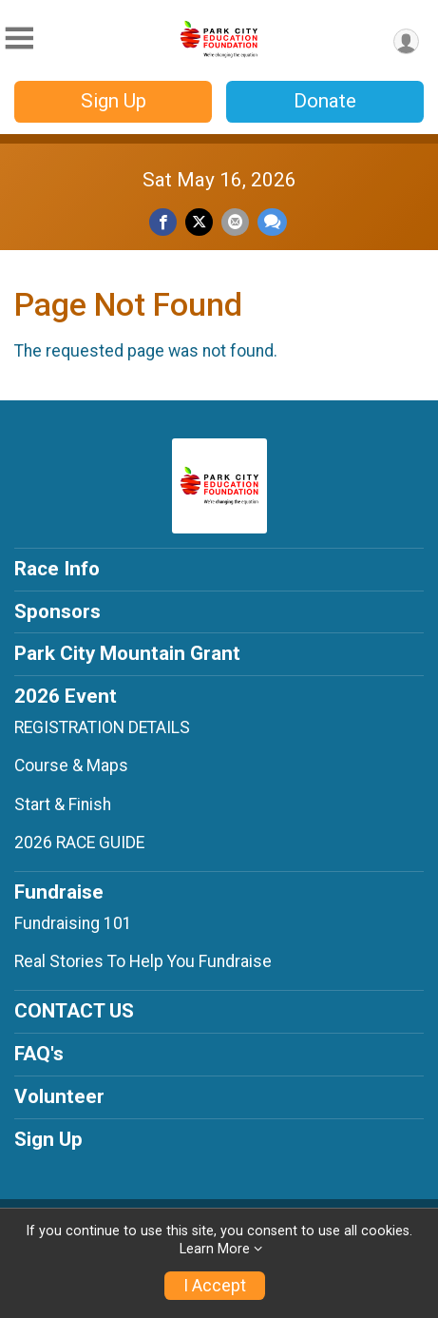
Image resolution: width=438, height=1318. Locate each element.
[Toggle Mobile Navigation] (19, 38)
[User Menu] (406, 41)
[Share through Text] (272, 222)
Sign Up (113, 100)
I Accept (214, 1285)
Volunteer (59, 1096)
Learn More (215, 1249)
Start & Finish (62, 804)
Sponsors (57, 611)
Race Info (57, 568)
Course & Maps (71, 765)
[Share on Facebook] (163, 222)
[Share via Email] (235, 222)
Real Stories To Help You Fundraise (143, 961)
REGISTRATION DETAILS (102, 727)
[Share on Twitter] (199, 222)
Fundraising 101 (73, 923)
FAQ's (39, 1053)
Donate (325, 100)
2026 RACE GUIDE (79, 842)
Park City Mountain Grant (127, 653)
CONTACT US (74, 1010)
